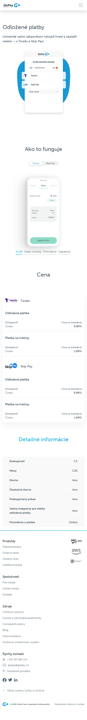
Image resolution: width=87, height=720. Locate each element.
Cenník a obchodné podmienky (22, 618)
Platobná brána (12, 546)
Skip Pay (50, 163)
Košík (19, 251)
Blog (5, 630)
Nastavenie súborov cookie (69, 704)
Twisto (35, 163)
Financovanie (11, 552)
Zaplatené (64, 251)
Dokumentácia (12, 636)
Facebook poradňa (18, 671)
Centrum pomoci (13, 612)
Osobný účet (10, 558)
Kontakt (7, 594)
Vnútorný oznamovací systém (21, 642)
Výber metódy (33, 251)
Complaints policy (14, 624)
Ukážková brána (12, 564)
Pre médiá (9, 582)
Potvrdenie (50, 251)
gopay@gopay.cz (18, 665)
